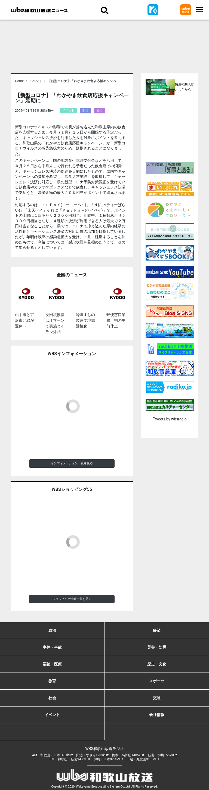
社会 (52, 698)
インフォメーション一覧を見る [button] (72, 463)
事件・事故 (52, 647)
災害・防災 (156, 647)
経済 (100, 110)
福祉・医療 (52, 664)
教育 (52, 681)
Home (19, 81)
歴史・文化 (156, 664)
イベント (35, 81)
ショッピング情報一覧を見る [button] (72, 599)
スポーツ (156, 681)
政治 (85, 110)
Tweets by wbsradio (169, 419)
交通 (157, 698)
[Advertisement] (177, 127)
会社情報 (156, 714)
